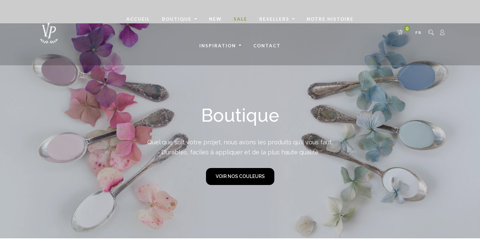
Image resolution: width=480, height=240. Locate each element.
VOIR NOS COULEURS (240, 176)
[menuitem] (138, 19)
